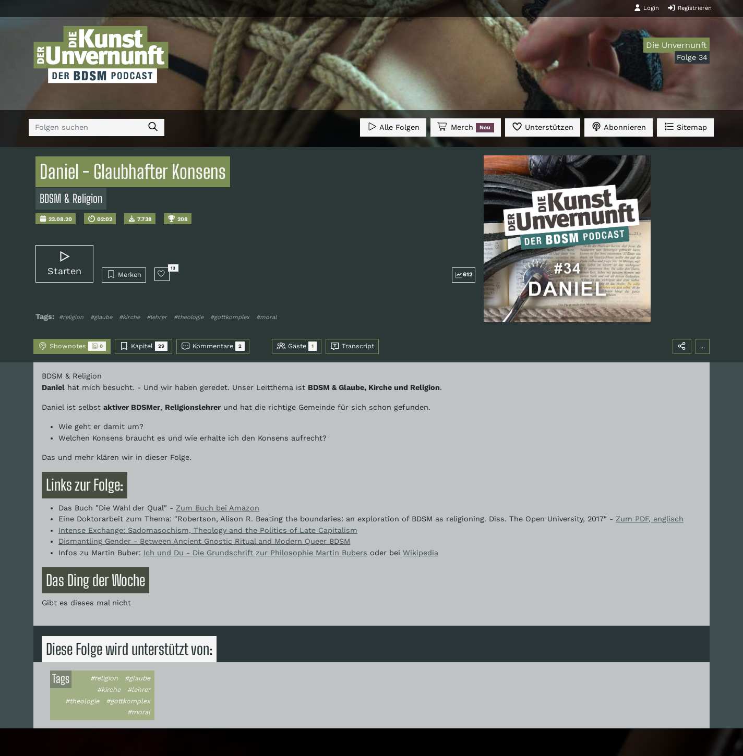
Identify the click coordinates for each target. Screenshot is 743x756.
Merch (465, 127)
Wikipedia (420, 552)
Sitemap (685, 126)
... (702, 346)
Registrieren (689, 7)
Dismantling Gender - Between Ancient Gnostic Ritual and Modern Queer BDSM (204, 541)
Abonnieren (618, 126)
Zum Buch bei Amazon (217, 508)
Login (646, 7)
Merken (123, 274)
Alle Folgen (393, 126)
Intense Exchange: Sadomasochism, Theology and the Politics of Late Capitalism (207, 530)
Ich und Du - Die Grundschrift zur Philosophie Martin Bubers (255, 552)
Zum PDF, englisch (650, 519)
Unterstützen (542, 126)
